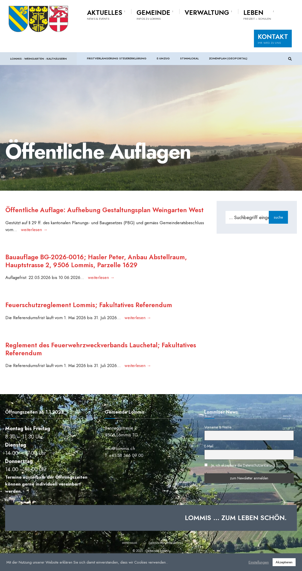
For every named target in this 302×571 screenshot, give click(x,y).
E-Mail (208, 456)
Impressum (129, 553)
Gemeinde (153, 14)
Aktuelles (104, 14)
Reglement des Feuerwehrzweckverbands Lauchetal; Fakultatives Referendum (104, 358)
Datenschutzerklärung (166, 553)
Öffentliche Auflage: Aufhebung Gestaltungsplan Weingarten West (98, 214)
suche (278, 217)
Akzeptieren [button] (284, 562)
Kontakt (273, 38)
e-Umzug (163, 58)
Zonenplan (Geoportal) (228, 58)
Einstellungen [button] (259, 562)
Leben (257, 14)
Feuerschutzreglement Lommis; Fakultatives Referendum (91, 314)
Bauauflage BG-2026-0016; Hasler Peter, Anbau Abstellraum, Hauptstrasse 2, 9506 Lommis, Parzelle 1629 (98, 269)
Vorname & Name (217, 437)
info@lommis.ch (120, 458)
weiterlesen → (34, 237)
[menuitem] (109, 14)
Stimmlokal (189, 58)
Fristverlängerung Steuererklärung (117, 58)
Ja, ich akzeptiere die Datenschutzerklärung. (243, 475)
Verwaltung (207, 12)
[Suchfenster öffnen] (289, 58)
